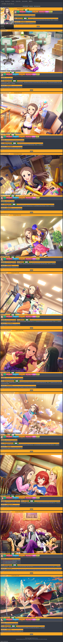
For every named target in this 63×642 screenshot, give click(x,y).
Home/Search (7, 1)
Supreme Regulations (8, 565)
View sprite (8, 70)
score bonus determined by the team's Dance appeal (43, 566)
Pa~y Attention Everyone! (8, 443)
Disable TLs (2, 641)
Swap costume (3, 70)
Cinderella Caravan (8, 141)
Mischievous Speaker (8, 80)
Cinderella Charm (10, 504)
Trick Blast (21, 262)
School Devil (3, 30)
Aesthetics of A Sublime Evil (9, 381)
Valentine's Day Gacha (20, 16)
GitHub (37, 638)
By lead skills (18, 1)
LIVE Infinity (7, 624)
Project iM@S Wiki (25, 6)
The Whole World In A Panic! (7, 393)
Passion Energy (9, 265)
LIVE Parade (7, 502)
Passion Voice (9, 85)
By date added (24, 1)
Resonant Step (9, 568)
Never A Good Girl (7, 626)
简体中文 (30, 1)
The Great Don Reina (5, 511)
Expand (38, 26)
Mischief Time (19, 18)
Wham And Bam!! (5, 154)
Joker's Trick (22, 319)
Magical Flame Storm (8, 143)
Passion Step (9, 446)
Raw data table (3, 28)
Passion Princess (10, 385)
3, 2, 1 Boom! (26, 501)
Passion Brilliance (10, 323)
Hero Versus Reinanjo (6, 330)
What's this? (6, 641)
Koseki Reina (20, 8)
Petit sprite (2, 26)
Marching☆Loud (4, 215)
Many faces (31, 6)
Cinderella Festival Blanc (7, 560)
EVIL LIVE (3, 454)
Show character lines (37, 6)
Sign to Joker (4, 575)
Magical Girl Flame (5, 92)
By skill (13, 1)
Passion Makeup (23, 21)
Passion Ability (9, 629)
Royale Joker (4, 272)
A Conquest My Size (7, 204)
